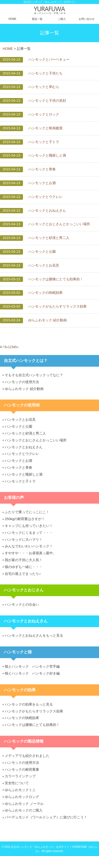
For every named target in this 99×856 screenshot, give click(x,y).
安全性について (17, 783)
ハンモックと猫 (18, 652)
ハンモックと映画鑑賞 (45, 128)
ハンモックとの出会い (22, 604)
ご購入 (62, 18)
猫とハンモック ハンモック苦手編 (32, 666)
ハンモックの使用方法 (22, 382)
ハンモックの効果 (20, 690)
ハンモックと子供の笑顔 (47, 101)
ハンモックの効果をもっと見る (29, 704)
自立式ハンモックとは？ (26, 360)
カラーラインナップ (20, 776)
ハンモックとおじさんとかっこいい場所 (59, 224)
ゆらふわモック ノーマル (24, 804)
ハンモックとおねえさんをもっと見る (34, 635)
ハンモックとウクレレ (45, 197)
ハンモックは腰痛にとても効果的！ (55, 279)
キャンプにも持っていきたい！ (29, 526)
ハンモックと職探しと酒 (47, 155)
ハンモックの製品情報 (24, 741)
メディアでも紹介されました (27, 756)
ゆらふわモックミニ (20, 790)
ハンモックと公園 (42, 252)
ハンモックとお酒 (42, 183)
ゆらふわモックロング (22, 797)
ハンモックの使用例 (22, 405)
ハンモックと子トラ (43, 142)
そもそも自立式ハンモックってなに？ (34, 375)
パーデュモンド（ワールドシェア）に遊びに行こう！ (46, 817)
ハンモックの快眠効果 (45, 293)
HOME (12, 18)
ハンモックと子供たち (45, 73)
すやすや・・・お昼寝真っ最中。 (30, 553)
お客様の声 (14, 497)
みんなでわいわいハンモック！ (29, 546)
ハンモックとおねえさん (47, 210)
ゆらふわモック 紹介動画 (47, 320)
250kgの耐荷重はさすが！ (25, 519)
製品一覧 (37, 18)
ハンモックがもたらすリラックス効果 (57, 306)
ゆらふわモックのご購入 (24, 810)
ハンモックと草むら (43, 87)
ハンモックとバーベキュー (48, 59)
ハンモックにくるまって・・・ (29, 533)
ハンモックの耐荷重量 (22, 769)
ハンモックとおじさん (24, 590)
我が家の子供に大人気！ (24, 560)
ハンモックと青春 (42, 169)
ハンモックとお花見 (43, 265)
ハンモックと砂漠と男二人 (48, 238)
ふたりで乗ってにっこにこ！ (27, 512)
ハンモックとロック (43, 114)
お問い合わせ (87, 18)
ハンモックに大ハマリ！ (24, 540)
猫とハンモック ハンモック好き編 (32, 673)
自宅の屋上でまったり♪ (23, 574)
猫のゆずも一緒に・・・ (24, 567)
